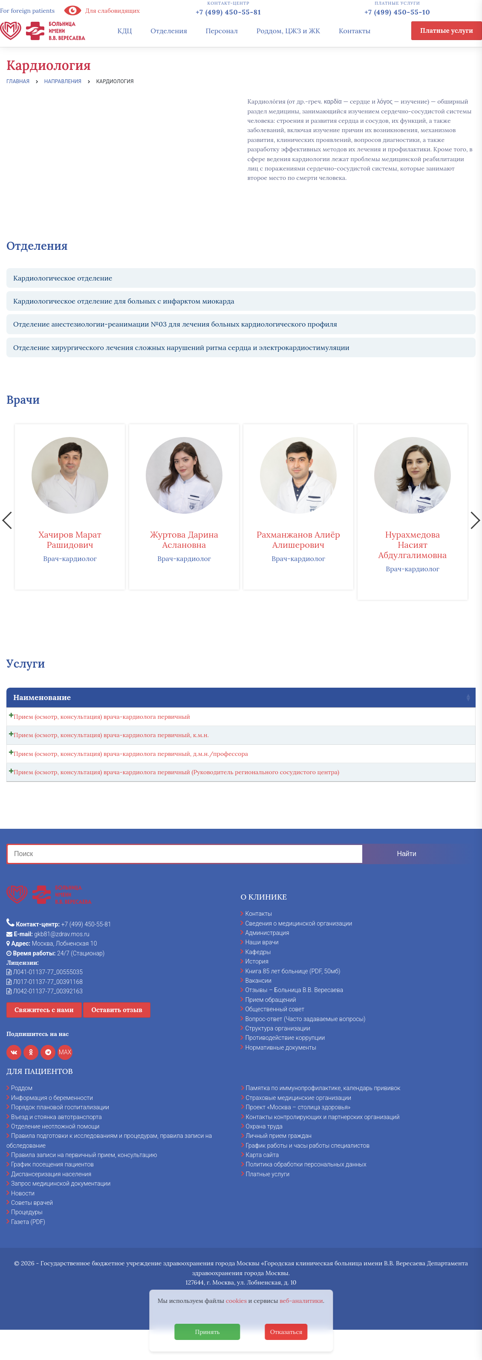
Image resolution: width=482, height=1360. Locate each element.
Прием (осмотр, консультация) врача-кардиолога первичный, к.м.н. (111, 742)
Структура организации (277, 1057)
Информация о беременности (52, 1127)
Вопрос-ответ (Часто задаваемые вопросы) (305, 1048)
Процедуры (27, 1241)
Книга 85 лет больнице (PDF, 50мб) (292, 1000)
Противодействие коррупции (285, 1067)
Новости (23, 1222)
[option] (70, 507)
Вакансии (258, 1010)
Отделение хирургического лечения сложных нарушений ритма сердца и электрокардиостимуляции (181, 347)
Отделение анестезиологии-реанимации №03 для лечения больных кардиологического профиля (175, 324)
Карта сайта (262, 1184)
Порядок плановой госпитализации (60, 1136)
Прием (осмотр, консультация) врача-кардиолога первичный (102, 717)
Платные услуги (446, 30)
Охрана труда (264, 1155)
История (256, 990)
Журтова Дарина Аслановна (184, 539)
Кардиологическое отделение (62, 278)
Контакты (355, 30)
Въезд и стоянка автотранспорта (56, 1146)
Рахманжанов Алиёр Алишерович (298, 539)
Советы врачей (32, 1232)
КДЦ (125, 30)
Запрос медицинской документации (60, 1213)
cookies (236, 1301)
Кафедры (258, 981)
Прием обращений (270, 1029)
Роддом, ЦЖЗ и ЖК (288, 30)
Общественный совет (274, 1038)
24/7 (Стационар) (55, 982)
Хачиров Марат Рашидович (69, 539)
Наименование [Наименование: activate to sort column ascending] (42, 697)
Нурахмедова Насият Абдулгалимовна (412, 544)
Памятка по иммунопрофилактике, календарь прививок (323, 1117)
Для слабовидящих (101, 10)
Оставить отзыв (116, 1040)
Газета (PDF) (28, 1251)
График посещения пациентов (52, 1194)
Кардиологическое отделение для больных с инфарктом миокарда (123, 301)
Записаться (432, 718)
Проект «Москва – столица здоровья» (298, 1136)
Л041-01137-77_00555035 (44, 1001)
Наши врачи (261, 972)
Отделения (168, 30)
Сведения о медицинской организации (298, 952)
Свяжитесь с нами (44, 1040)
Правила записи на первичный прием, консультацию (84, 1184)
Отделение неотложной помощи (55, 1155)
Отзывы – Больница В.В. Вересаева (294, 1019)
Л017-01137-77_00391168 (44, 1011)
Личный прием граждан (279, 1165)
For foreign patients (27, 10)
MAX (65, 1082)
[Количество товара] (387, 719)
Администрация (267, 962)
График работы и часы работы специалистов (308, 1175)
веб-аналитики (301, 1301)
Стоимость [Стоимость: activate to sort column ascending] (332, 697)
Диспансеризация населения (51, 1203)
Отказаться (286, 1332)
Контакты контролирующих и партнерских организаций (323, 1146)
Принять (207, 1332)
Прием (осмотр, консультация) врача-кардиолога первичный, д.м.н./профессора (131, 767)
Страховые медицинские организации (299, 1127)
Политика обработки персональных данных (306, 1194)
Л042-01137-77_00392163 (44, 1020)
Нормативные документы (280, 1077)
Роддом (21, 1117)
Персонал (222, 30)
